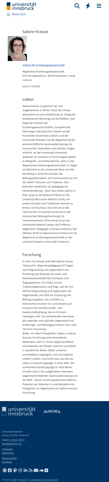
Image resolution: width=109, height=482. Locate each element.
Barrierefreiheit (9, 458)
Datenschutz (8, 452)
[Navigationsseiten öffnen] (8, 14)
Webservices (23, 480)
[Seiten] (98, 6)
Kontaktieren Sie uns (12, 443)
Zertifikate (7, 462)
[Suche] (77, 6)
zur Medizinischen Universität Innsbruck (43, 480)
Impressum (7, 449)
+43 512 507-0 (17, 439)
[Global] (88, 6)
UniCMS (14, 480)
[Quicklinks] (88, 6)
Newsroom (19, 14)
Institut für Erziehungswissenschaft (43, 65)
